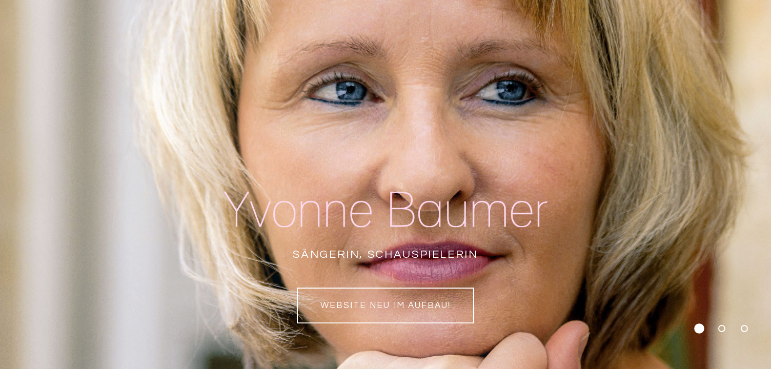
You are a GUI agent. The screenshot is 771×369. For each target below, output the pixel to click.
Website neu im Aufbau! (385, 305)
